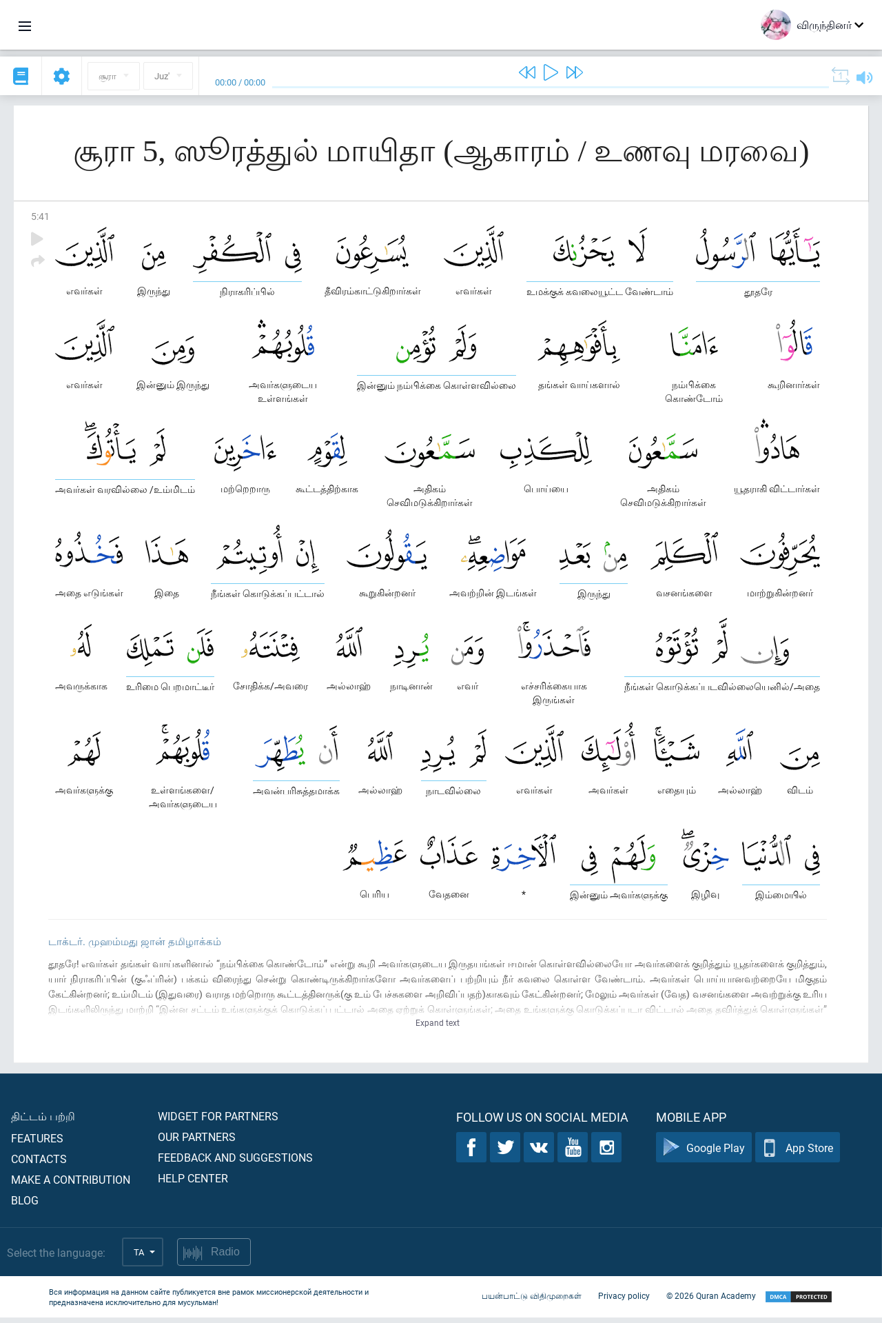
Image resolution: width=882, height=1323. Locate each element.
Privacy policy (624, 1300)
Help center (193, 1183)
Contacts (39, 1164)
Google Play (704, 1153)
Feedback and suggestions (235, 1162)
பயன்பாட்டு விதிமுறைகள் (532, 1300)
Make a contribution (70, 1185)
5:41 (40, 216)
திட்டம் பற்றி (43, 1121)
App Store (797, 1153)
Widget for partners (218, 1121)
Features (37, 1143)
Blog (25, 1205)
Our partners (197, 1142)
